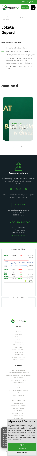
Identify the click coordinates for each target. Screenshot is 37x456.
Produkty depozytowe (22, 17)
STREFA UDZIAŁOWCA (18, 383)
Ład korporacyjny (18, 415)
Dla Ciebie (11, 17)
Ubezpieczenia (18, 342)
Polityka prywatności (18, 395)
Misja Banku (18, 398)
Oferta (4, 17)
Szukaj (32, 2)
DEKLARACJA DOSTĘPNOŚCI (18, 380)
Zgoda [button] (22, 445)
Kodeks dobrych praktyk (18, 400)
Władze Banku (18, 410)
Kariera (18, 393)
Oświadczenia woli (18, 408)
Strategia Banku (18, 418)
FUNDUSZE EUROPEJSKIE (18, 357)
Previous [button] (15, 147)
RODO (18, 388)
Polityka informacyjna (18, 370)
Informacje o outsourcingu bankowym (18, 390)
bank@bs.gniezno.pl (18, 235)
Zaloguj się (25, 7)
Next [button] (21, 147)
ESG (18, 385)
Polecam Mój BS (18, 352)
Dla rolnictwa (18, 334)
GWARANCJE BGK (18, 354)
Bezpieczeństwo (18, 403)
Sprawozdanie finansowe (18, 405)
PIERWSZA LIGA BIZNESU (18, 349)
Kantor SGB (18, 347)
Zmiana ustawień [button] (22, 453)
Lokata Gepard (5, 19)
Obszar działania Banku (18, 413)
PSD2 (18, 339)
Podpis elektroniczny (18, 344)
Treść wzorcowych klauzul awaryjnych (18, 372)
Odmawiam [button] (22, 449)
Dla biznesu (18, 337)
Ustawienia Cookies (18, 360)
